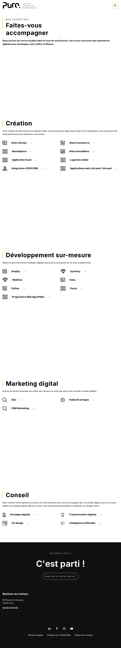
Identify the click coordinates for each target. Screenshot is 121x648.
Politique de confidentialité (59, 635)
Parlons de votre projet (60, 576)
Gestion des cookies (84, 635)
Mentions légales (35, 635)
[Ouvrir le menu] (114, 5)
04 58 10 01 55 (10, 608)
